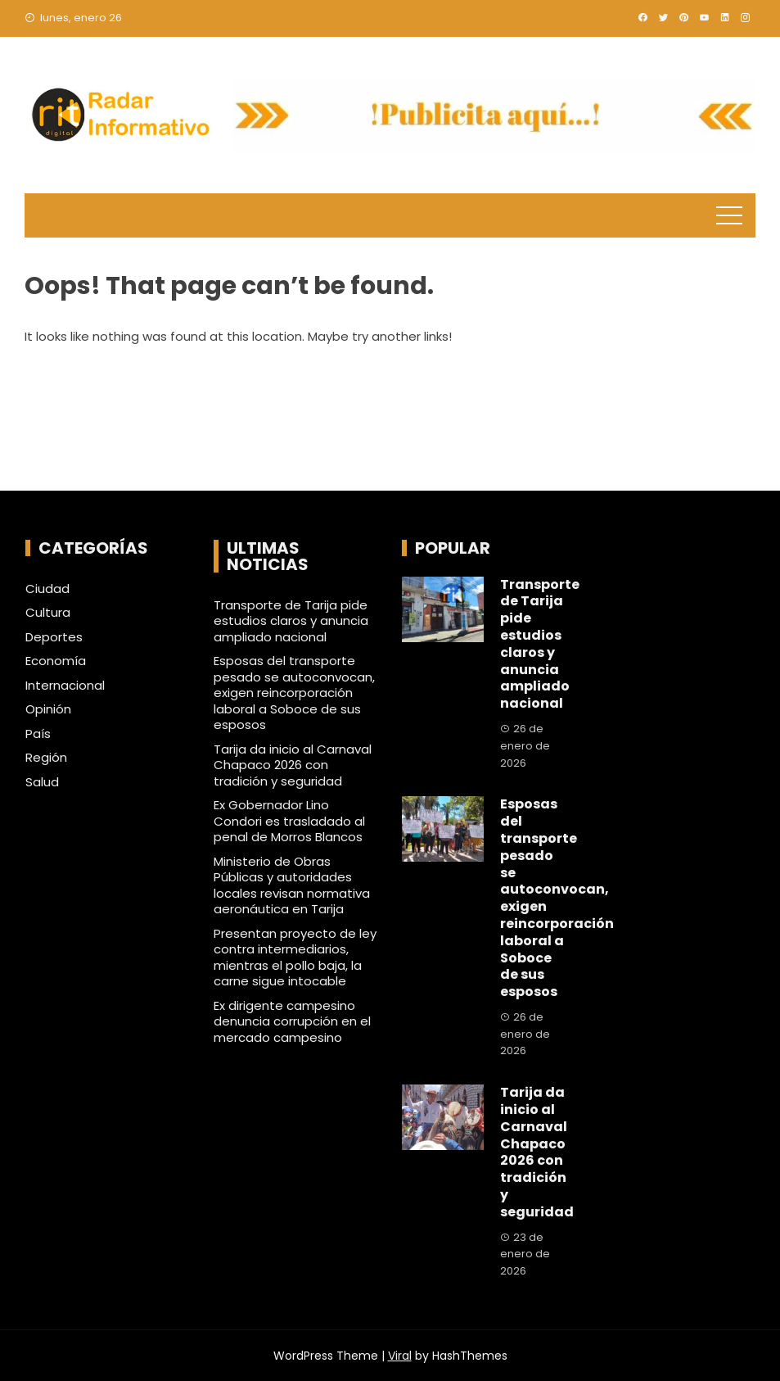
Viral (400, 1355)
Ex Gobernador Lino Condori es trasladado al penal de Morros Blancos (289, 820)
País (38, 734)
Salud (42, 782)
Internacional (65, 685)
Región (46, 757)
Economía (55, 661)
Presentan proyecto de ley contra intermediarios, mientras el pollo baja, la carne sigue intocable (295, 957)
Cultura (47, 612)
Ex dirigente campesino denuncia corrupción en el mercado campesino (292, 1021)
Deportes (54, 637)
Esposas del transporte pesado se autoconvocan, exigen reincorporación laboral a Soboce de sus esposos (294, 692)
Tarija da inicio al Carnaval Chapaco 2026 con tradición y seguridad (293, 765)
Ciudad (47, 589)
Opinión (48, 709)
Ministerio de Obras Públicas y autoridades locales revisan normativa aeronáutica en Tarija (292, 885)
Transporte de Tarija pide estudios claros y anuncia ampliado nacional (291, 620)
